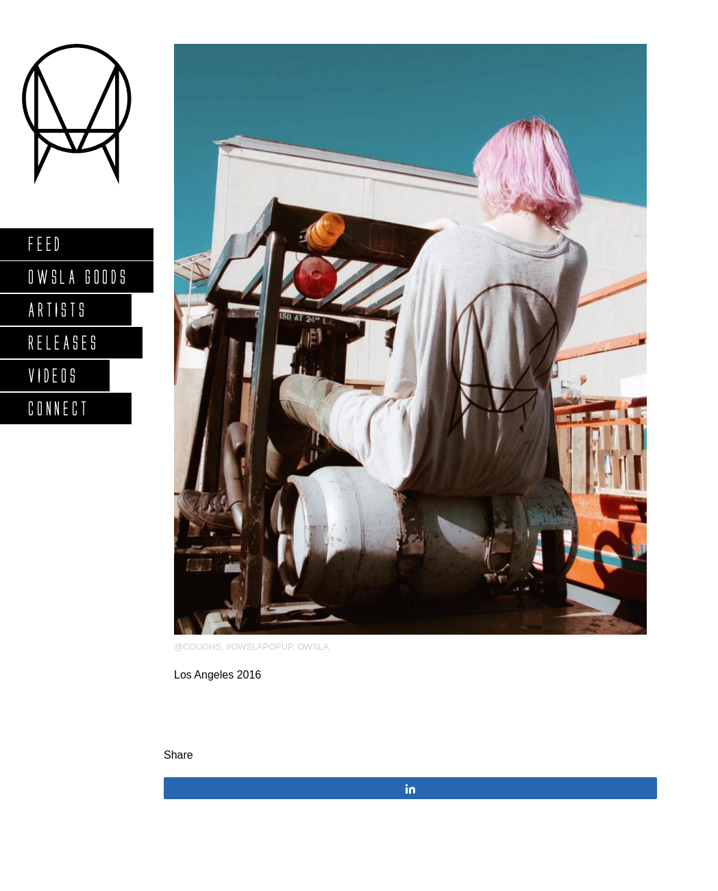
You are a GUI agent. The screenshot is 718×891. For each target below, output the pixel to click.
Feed (44, 243)
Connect (58, 408)
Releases (62, 342)
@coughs (197, 647)
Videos (52, 375)
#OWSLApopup (259, 647)
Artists (57, 309)
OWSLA (313, 647)
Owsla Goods (77, 276)
